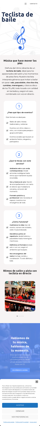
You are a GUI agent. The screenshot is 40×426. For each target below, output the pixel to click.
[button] (37, 382)
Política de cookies (8, 422)
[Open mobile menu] (25, 4)
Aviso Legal (33, 422)
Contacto (33, 3)
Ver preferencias (20, 417)
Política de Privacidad (22, 422)
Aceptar (20, 405)
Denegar (20, 411)
